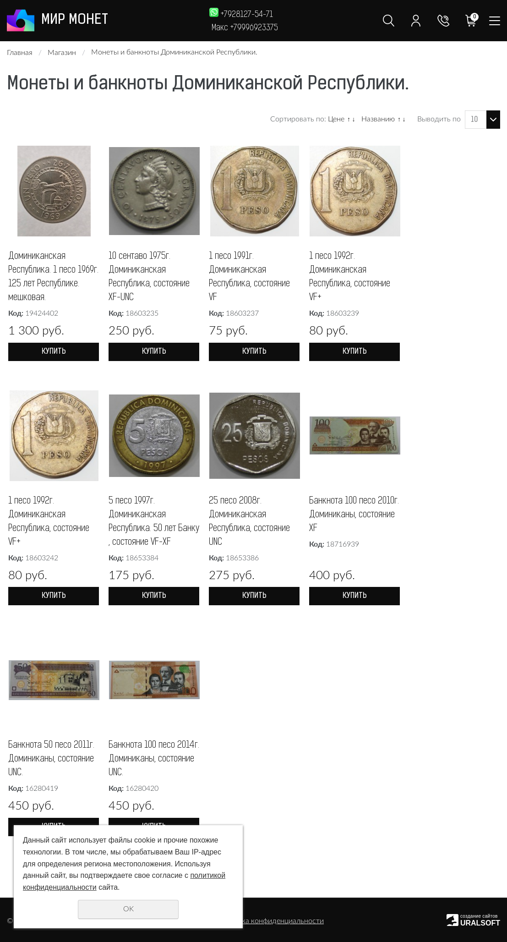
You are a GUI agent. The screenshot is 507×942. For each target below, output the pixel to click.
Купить (54, 352)
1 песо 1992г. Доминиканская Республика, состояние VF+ (349, 277)
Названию (378, 119)
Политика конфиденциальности (270, 921)
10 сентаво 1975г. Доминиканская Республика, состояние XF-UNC (149, 277)
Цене (336, 119)
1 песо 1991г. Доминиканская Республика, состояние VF (249, 277)
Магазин (62, 52)
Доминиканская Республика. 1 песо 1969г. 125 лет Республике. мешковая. (53, 277)
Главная (20, 52)
